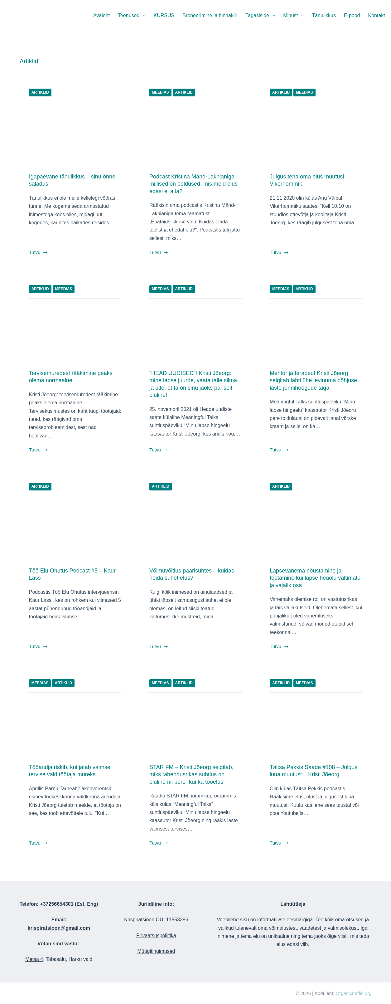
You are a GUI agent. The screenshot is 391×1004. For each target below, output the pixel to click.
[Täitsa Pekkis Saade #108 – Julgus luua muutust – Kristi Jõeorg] (315, 726)
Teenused (133, 15)
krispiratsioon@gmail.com (59, 928)
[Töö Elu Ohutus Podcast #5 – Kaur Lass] (75, 530)
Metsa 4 (34, 959)
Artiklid (40, 92)
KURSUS (164, 15)
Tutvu (38, 252)
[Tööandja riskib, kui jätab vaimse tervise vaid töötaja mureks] (75, 726)
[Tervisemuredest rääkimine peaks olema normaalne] (75, 332)
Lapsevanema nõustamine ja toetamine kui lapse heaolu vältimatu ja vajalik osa (315, 578)
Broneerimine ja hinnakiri (209, 15)
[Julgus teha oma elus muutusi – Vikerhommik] (315, 136)
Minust (294, 15)
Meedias (160, 92)
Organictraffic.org (354, 993)
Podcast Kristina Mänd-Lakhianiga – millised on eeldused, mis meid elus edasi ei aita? (194, 183)
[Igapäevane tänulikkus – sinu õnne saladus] (75, 136)
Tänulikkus (323, 15)
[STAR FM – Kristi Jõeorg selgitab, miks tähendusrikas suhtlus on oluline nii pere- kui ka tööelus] (195, 726)
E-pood (352, 15)
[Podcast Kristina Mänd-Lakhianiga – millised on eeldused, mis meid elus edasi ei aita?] (195, 136)
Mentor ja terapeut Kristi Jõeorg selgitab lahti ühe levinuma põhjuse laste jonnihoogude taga (313, 380)
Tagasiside (261, 15)
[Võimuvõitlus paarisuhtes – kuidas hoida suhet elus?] (195, 530)
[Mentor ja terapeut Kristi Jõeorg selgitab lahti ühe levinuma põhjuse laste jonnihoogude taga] (315, 332)
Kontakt (376, 15)
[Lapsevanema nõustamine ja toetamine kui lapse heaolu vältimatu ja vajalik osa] (315, 530)
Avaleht (101, 15)
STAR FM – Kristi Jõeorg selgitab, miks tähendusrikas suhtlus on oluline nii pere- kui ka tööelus (191, 774)
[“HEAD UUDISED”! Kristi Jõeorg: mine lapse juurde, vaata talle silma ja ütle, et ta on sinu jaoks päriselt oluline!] (195, 332)
